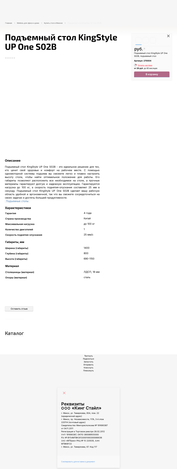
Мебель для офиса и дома (28, 23)
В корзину (152, 75)
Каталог (19, 333)
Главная (8, 23)
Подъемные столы (17, 202)
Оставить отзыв (19, 310)
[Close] (64, 394)
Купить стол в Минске (53, 23)
